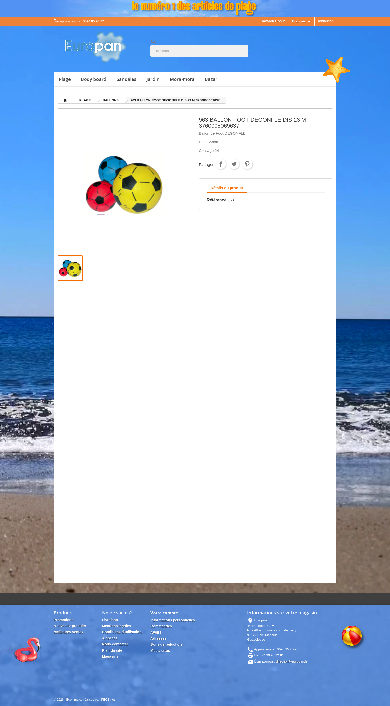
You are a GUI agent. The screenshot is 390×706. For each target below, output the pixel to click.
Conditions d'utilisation (122, 632)
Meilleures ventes (68, 632)
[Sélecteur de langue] (302, 21)
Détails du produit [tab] (227, 188)
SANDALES (126, 79)
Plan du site (112, 650)
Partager (221, 164)
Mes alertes (160, 651)
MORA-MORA (182, 79)
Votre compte (164, 613)
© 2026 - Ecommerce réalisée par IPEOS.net (84, 699)
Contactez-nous (273, 21)
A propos (110, 638)
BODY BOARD (93, 79)
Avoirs (155, 632)
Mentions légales (116, 626)
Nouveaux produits (70, 626)
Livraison (110, 620)
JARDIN (152, 79)
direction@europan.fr (291, 661)
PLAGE (65, 79)
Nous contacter (115, 644)
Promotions (64, 620)
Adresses (158, 638)
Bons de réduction (166, 644)
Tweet (234, 164)
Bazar (211, 79)
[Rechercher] (199, 51)
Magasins (110, 656)
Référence (216, 200)
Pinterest (247, 164)
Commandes (161, 626)
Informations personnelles (172, 620)
